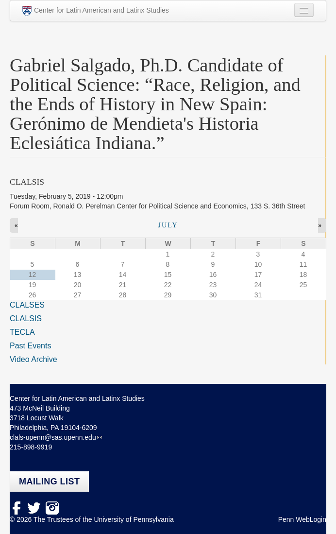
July (168, 225)
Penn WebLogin (302, 519)
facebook (16, 508)
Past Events (30, 346)
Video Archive (33, 359)
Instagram (52, 508)
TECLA (22, 332)
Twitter (34, 508)
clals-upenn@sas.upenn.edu (53, 437)
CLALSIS (26, 318)
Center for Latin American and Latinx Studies (95, 11)
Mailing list (49, 481)
